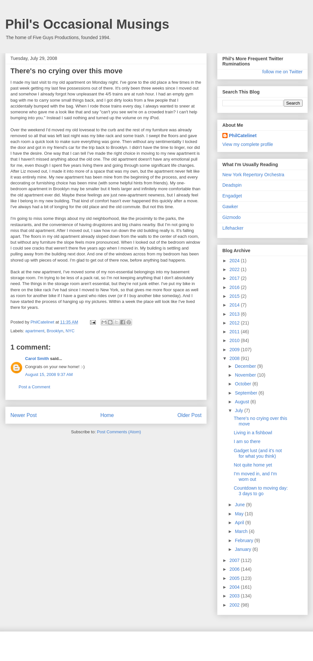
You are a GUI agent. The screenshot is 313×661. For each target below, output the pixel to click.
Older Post (189, 415)
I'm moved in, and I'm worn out (255, 476)
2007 (235, 560)
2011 (235, 331)
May (240, 513)
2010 (235, 340)
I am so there (247, 441)
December (246, 366)
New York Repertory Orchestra (253, 174)
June (240, 504)
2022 (235, 269)
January (243, 549)
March (242, 531)
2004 (235, 587)
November (246, 375)
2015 (235, 296)
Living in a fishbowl (253, 432)
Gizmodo (231, 217)
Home (107, 415)
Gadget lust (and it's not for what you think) (258, 453)
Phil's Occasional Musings (87, 24)
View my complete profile (247, 144)
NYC (70, 330)
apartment (35, 330)
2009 (235, 349)
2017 (235, 278)
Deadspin (232, 185)
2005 (235, 578)
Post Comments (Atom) (119, 431)
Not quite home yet (253, 464)
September (246, 392)
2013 (235, 314)
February (244, 540)
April (240, 522)
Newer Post (23, 415)
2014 (235, 305)
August (242, 401)
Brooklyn (55, 330)
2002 (235, 605)
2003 (235, 595)
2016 (235, 287)
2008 (235, 358)
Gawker (230, 206)
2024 (235, 260)
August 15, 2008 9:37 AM (49, 374)
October (243, 383)
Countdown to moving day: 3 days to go (261, 490)
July (239, 410)
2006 (235, 569)
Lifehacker (233, 228)
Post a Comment (34, 386)
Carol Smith (37, 358)
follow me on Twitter (282, 71)
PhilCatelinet (243, 135)
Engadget (232, 195)
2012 (235, 322)
